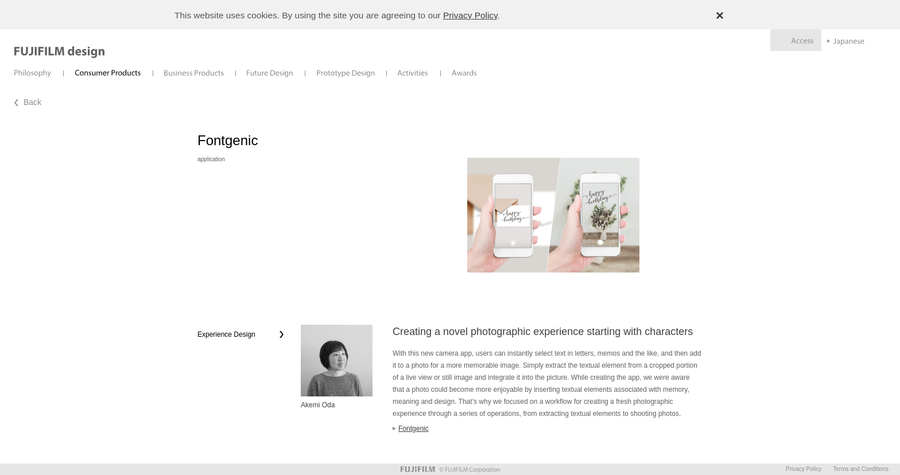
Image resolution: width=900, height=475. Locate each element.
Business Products (194, 73)
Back (32, 102)
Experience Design (226, 334)
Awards (464, 73)
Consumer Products (108, 73)
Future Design (270, 73)
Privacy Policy (470, 15)
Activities (413, 73)
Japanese (845, 42)
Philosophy (33, 73)
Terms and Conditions (861, 469)
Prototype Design (345, 73)
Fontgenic (413, 429)
